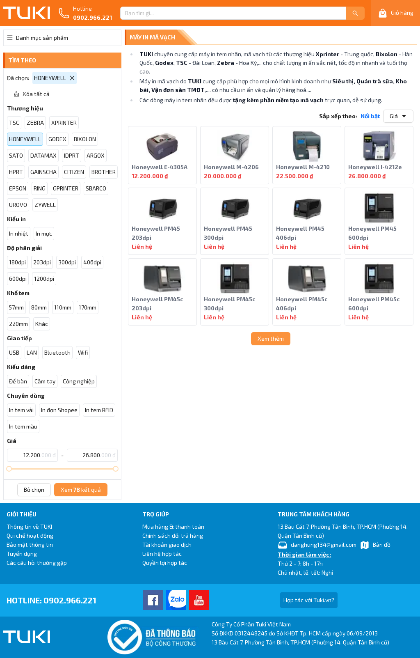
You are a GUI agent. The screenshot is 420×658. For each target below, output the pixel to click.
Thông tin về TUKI (29, 526)
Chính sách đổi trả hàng (172, 535)
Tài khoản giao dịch (167, 544)
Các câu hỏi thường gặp (37, 562)
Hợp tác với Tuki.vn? (308, 599)
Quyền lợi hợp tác (164, 562)
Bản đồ (375, 545)
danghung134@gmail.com (317, 545)
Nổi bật (370, 115)
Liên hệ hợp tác (162, 553)
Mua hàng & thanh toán (173, 526)
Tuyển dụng (22, 553)
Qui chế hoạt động (30, 535)
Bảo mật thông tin (30, 544)
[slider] (9, 469)
